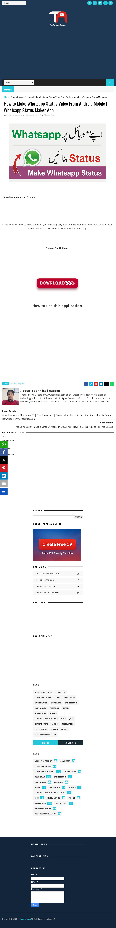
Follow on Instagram (59, 593)
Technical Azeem (24, 918)
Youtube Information (45, 734)
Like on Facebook (59, 580)
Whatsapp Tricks (59, 729)
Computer (61, 692)
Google (53, 713)
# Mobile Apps (17, 383)
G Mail (66, 708)
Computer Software (65, 697)
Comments (70, 742)
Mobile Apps (18, 97)
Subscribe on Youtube (59, 574)
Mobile (55, 724)
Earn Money (40, 708)
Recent (45, 742)
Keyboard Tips (41, 724)
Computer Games (43, 697)
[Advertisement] (58, 55)
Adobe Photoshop (43, 692)
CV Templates (41, 703)
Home (7, 97)
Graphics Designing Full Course (50, 718)
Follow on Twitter (59, 586)
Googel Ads (40, 713)
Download (56, 703)
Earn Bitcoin (71, 703)
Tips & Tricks (41, 729)
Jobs (71, 718)
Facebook (54, 708)
